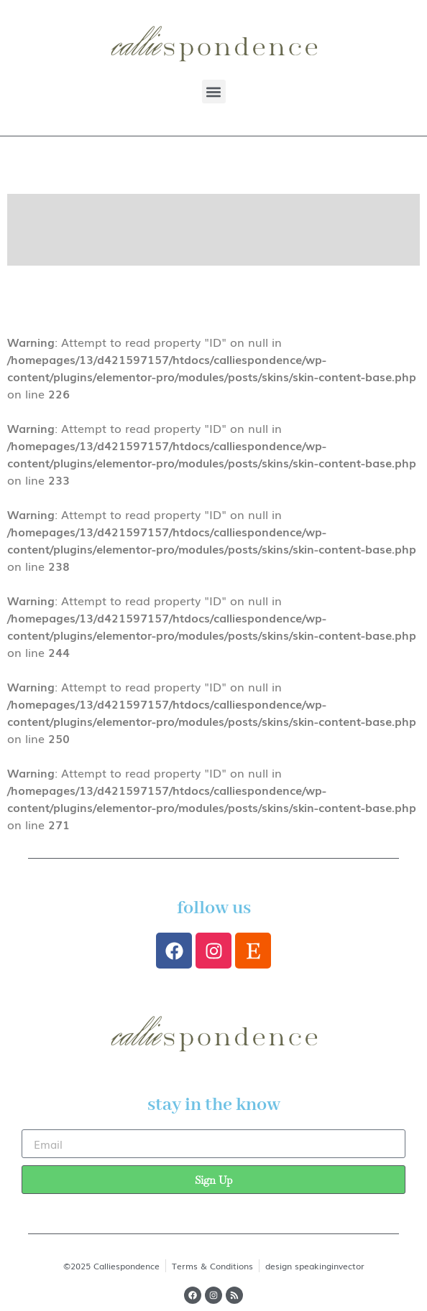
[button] (214, 91)
